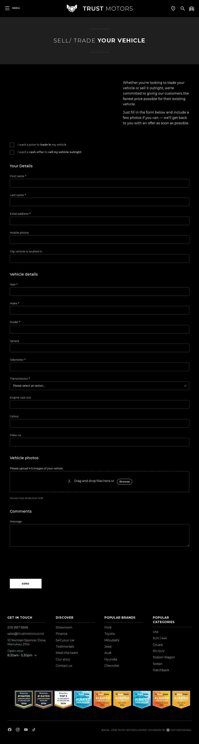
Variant (14, 341)
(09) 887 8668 (17, 627)
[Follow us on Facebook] (9, 730)
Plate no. (16, 435)
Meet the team (67, 653)
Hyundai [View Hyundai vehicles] (110, 659)
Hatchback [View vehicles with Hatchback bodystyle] (161, 670)
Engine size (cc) (20, 397)
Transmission (20, 378)
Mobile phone (19, 232)
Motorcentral (179, 730)
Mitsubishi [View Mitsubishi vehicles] (111, 640)
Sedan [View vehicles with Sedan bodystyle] (157, 664)
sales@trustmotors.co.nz (25, 634)
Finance (62, 634)
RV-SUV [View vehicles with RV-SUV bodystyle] (159, 651)
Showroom (64, 627)
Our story (63, 659)
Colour (14, 416)
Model (15, 322)
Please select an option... (29, 385)
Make (14, 303)
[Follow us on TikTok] (34, 730)
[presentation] (38, 562)
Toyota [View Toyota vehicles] (109, 634)
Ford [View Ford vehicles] (107, 627)
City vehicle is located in (26, 251)
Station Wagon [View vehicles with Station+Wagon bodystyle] (164, 657)
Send (25, 583)
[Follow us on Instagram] (18, 730)
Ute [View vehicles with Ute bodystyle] (155, 632)
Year (13, 284)
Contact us (64, 665)
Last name (18, 195)
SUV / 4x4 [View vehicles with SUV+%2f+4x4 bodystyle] (160, 638)
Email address (20, 213)
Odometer (17, 359)
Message (16, 521)
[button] (173, 8)
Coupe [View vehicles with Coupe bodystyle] (158, 644)
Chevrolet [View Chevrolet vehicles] (111, 665)
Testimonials (65, 646)
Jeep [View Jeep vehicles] (108, 646)
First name (18, 176)
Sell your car (65, 640)
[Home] (99, 8)
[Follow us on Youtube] (26, 730)
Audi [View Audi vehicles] (107, 653)
